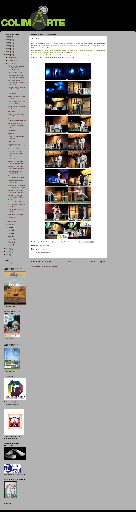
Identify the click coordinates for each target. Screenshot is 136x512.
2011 (8, 52)
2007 (8, 255)
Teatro (48, 245)
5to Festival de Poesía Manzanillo (15, 181)
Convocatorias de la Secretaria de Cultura (16, 177)
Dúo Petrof (11, 111)
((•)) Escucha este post (69, 242)
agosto (10, 224)
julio (9, 227)
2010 (8, 55)
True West (11, 141)
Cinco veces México (14, 149)
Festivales (42, 245)
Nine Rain (11, 133)
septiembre (12, 221)
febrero (10, 242)
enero (10, 245)
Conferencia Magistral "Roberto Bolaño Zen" (16, 76)
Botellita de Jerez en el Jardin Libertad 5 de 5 (16, 162)
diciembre (11, 57)
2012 (8, 49)
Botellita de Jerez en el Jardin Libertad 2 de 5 (16, 196)
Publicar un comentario (42, 253)
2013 (8, 46)
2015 (8, 40)
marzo (10, 239)
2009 (8, 249)
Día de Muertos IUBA (15, 72)
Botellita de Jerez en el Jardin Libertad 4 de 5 (16, 167)
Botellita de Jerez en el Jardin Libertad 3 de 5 (16, 191)
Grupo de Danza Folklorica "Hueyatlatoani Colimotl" (17, 186)
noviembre (12, 60)
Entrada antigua (97, 261)
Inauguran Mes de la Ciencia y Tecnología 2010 (16, 125)
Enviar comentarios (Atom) (50, 266)
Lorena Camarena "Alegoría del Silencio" (16, 145)
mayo (10, 233)
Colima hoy (12, 217)
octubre (11, 63)
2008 (8, 251)
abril (9, 236)
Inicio (70, 261)
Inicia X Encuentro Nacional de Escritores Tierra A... (16, 82)
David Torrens (12, 130)
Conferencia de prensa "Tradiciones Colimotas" (17, 120)
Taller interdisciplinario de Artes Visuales (16, 102)
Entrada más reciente (41, 261)
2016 (8, 37)
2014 (8, 43)
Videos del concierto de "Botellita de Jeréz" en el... (16, 153)
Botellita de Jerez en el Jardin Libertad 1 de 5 (16, 201)
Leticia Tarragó (13, 158)
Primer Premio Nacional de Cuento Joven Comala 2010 (16, 68)
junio (10, 230)
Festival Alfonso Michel (15, 214)
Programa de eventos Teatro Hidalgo (15, 172)
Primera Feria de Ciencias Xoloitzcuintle (17, 88)
